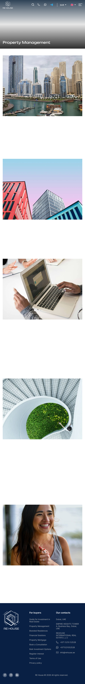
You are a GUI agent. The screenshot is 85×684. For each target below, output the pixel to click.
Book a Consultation (38, 644)
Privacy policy (35, 663)
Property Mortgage (37, 640)
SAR (62, 5)
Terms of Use (35, 658)
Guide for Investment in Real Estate (39, 620)
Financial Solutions (37, 635)
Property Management (39, 626)
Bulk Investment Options (40, 649)
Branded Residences (38, 631)
